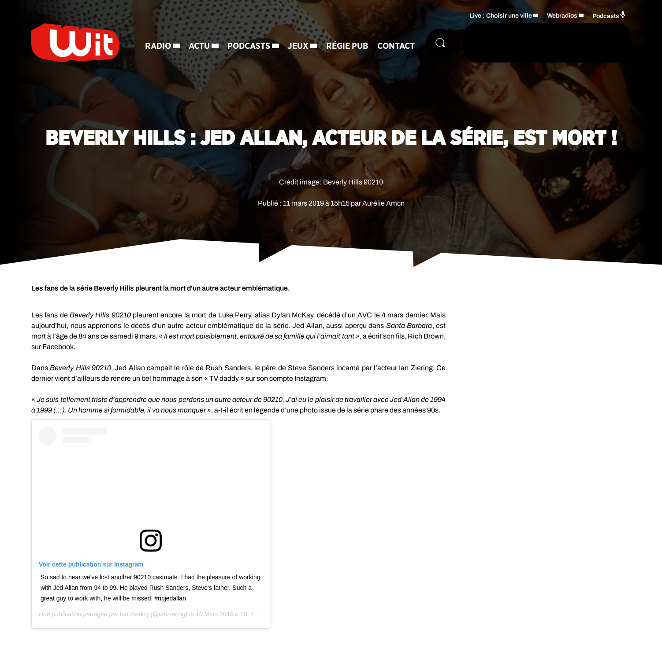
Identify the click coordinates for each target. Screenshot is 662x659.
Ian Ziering (134, 614)
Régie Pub (347, 46)
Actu (199, 46)
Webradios (562, 15)
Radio (158, 46)
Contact (396, 46)
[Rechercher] (440, 43)
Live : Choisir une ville (500, 15)
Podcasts (248, 46)
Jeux (298, 46)
